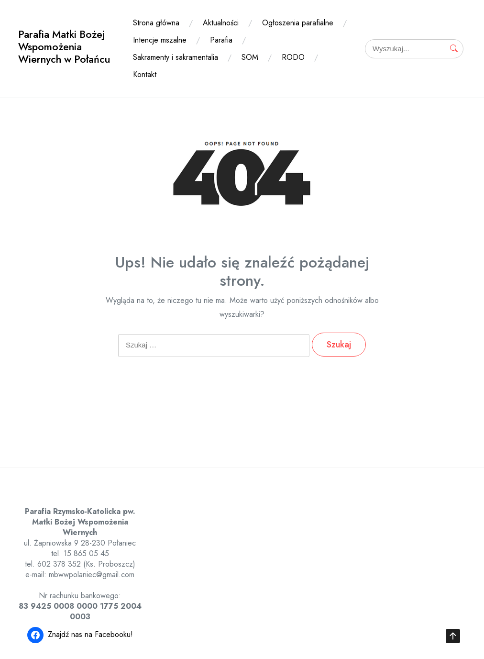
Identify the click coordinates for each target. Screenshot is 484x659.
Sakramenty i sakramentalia (175, 57)
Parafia (221, 39)
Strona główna (156, 22)
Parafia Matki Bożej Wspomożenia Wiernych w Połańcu (64, 47)
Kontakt (144, 74)
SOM (250, 57)
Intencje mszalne (160, 39)
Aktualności (221, 22)
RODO (293, 57)
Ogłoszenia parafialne (297, 22)
